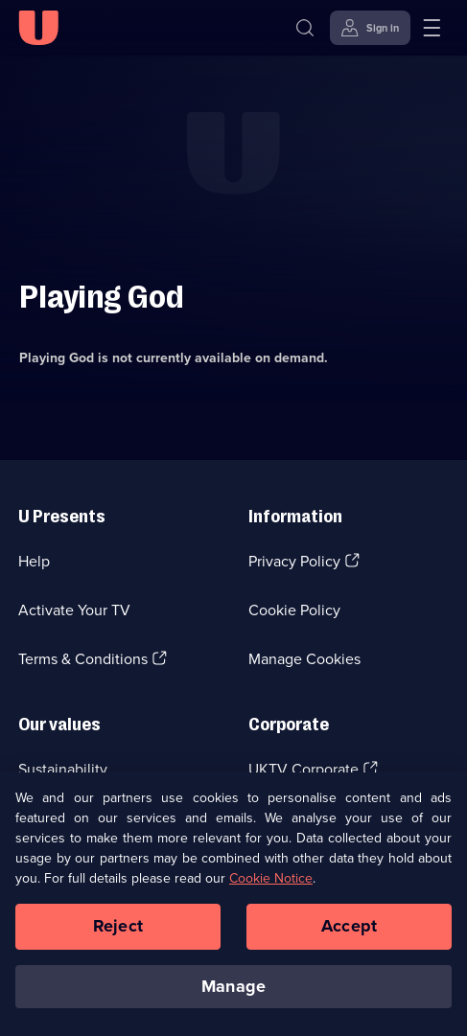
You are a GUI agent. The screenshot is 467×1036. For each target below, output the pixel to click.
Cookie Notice (271, 889)
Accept (349, 936)
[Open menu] (431, 28)
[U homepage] (38, 28)
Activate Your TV (74, 610)
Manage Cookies (304, 659)
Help (34, 561)
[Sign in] (370, 28)
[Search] (305, 28)
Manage (233, 996)
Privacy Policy (294, 561)
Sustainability (62, 769)
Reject (118, 936)
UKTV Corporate (303, 769)
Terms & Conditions (83, 659)
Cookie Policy (294, 610)
